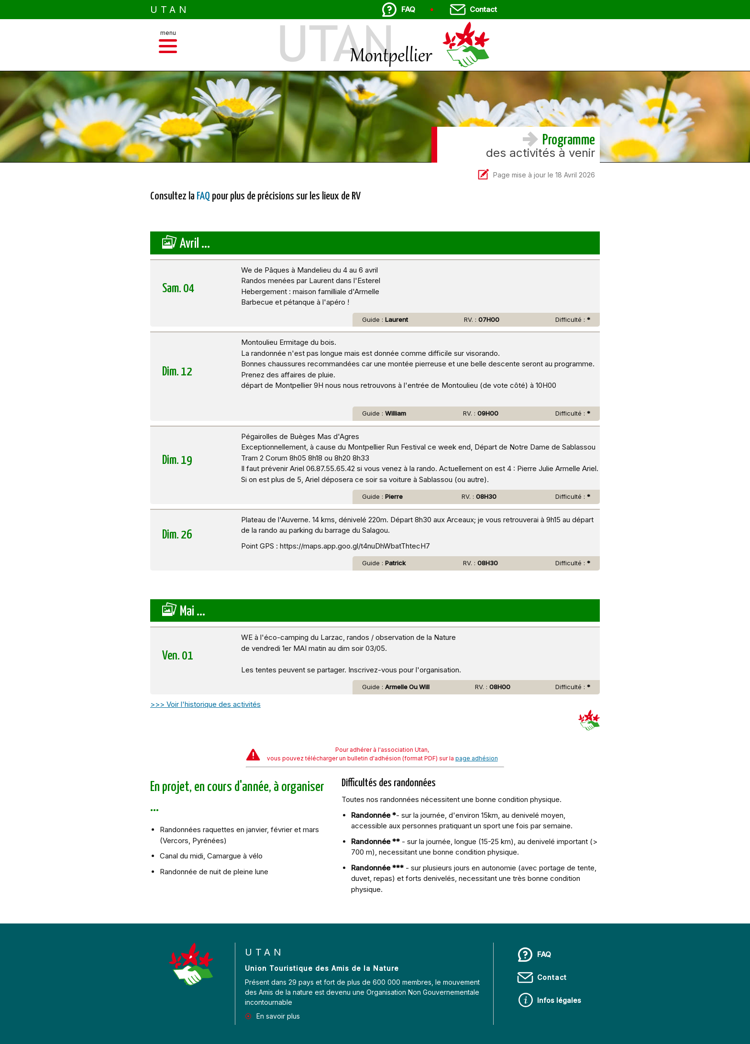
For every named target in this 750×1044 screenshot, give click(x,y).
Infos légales (559, 1000)
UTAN (170, 9)
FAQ (408, 9)
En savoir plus (278, 1016)
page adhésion (476, 758)
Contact (483, 9)
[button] (168, 46)
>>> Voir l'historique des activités (205, 704)
